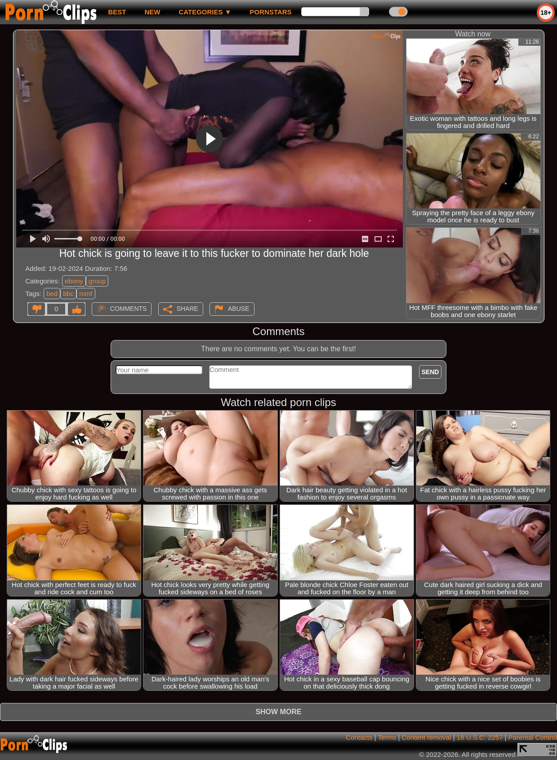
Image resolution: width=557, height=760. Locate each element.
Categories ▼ (204, 12)
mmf (85, 293)
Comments (128, 308)
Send (430, 372)
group (97, 281)
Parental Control (532, 737)
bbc (68, 293)
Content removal (426, 737)
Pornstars (271, 12)
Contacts (359, 737)
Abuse (238, 308)
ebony (74, 281)
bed (52, 293)
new (152, 12)
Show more (278, 712)
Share (187, 308)
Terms (387, 737)
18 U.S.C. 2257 (480, 737)
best (117, 12)
